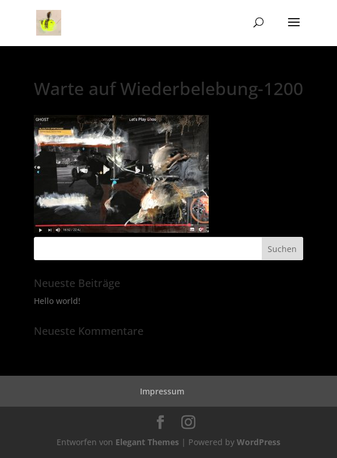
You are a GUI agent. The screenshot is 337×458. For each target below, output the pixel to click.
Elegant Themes (147, 441)
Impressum (162, 391)
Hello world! (57, 300)
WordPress (258, 441)
